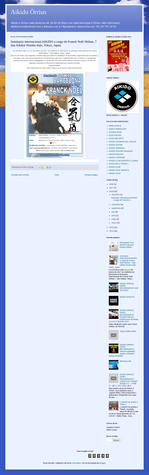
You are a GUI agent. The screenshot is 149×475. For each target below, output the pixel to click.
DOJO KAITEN (115, 135)
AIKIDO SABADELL (117, 148)
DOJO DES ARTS (116, 138)
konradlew (76, 463)
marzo (114, 223)
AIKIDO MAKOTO (116, 154)
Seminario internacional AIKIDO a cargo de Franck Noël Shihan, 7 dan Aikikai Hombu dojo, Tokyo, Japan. (123, 261)
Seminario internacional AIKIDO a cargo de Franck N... (124, 199)
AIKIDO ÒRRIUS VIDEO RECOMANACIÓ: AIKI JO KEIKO (129, 287)
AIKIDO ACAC (115, 173)
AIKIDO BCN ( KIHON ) (118, 164)
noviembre (116, 204)
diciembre (115, 194)
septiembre (116, 208)
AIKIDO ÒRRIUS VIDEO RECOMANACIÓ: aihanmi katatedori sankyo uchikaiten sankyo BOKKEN (122, 350)
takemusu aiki (125, 361)
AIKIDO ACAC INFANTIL (119, 170)
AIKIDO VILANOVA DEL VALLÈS (122, 142)
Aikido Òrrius (28, 11)
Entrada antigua (91, 175)
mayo (114, 219)
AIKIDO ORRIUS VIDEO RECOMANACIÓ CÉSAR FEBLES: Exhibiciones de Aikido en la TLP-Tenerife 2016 (123, 316)
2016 (111, 191)
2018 (111, 184)
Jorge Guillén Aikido (128, 331)
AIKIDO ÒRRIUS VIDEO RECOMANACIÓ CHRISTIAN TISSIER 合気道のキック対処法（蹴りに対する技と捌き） (123, 380)
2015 (111, 227)
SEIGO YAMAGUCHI (117, 129)
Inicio (57, 175)
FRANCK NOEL (115, 132)
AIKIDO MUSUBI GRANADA (121, 151)
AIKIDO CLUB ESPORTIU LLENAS (123, 161)
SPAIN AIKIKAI (115, 126)
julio (113, 212)
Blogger (102, 463)
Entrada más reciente (20, 175)
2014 (111, 231)
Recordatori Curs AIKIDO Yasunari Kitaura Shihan (127, 245)
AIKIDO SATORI (115, 145)
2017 (111, 188)
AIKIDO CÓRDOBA (117, 157)
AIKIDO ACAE (115, 167)
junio (113, 215)
